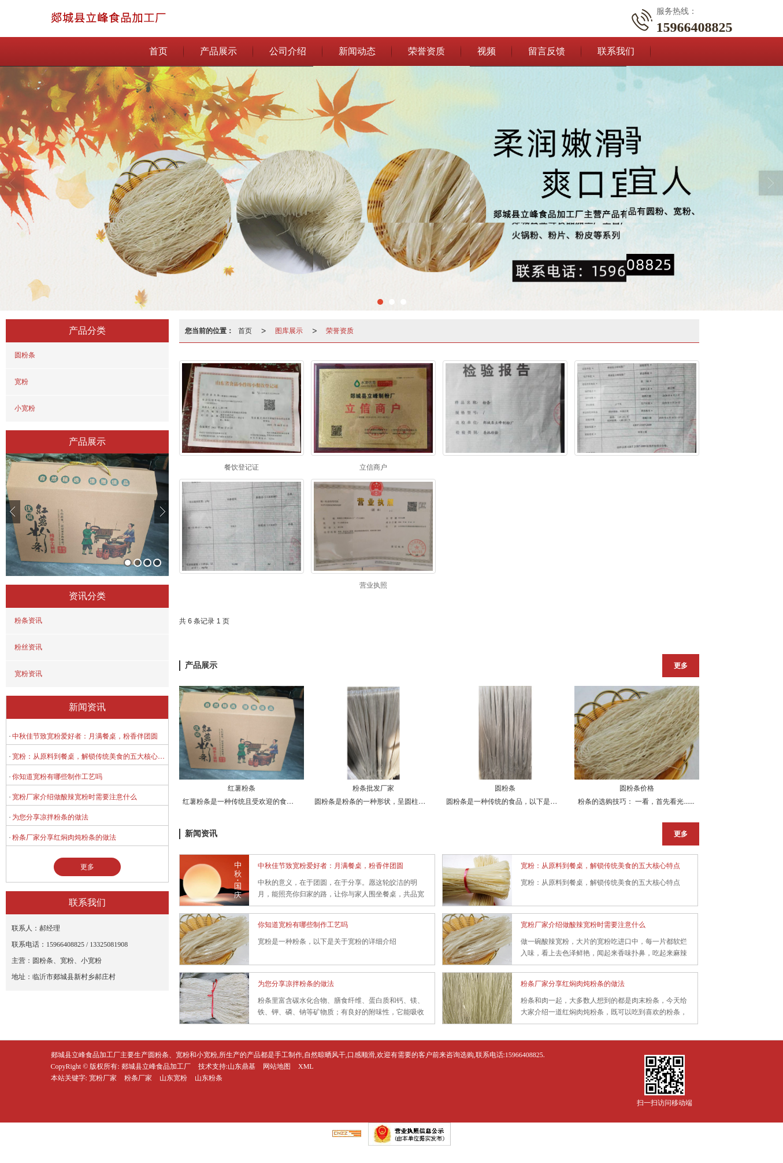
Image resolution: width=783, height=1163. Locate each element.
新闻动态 (357, 51)
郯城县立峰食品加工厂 (156, 1066)
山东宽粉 (173, 1078)
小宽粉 (24, 408)
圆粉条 (24, 355)
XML (306, 1066)
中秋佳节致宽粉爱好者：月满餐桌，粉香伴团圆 (85, 736)
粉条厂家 (138, 1078)
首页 (158, 51)
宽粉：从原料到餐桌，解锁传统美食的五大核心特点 (90, 756)
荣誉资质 (426, 51)
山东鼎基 (241, 1066)
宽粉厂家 (103, 1078)
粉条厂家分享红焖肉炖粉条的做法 (64, 837)
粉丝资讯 (28, 647)
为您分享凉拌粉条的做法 (50, 817)
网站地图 (277, 1066)
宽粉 (21, 382)
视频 (486, 51)
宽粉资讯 (28, 674)
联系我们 (616, 51)
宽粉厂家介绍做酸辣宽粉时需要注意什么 (74, 797)
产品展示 (218, 51)
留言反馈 (546, 51)
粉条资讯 (28, 620)
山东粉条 (208, 1078)
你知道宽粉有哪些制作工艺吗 (57, 777)
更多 (87, 867)
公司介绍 (287, 51)
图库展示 (289, 331)
